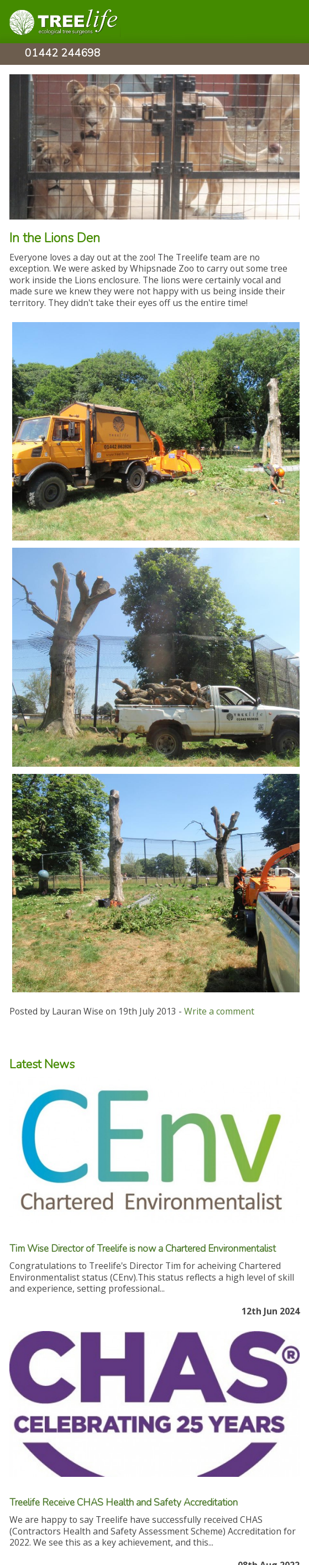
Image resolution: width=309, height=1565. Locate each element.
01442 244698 (63, 54)
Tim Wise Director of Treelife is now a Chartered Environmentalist (142, 1248)
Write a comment (219, 1011)
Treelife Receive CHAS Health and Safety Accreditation (123, 1502)
